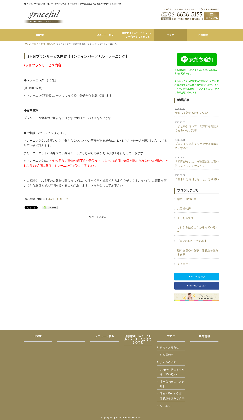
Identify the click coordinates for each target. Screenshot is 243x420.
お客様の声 (184, 208)
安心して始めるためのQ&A (191, 111)
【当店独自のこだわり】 (192, 240)
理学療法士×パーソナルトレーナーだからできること (138, 339)
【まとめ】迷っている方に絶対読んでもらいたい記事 (197, 126)
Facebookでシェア (196, 286)
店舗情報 (204, 336)
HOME (27, 44)
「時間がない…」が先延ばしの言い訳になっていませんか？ (197, 162)
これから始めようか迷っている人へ (197, 229)
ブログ (35, 44)
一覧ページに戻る (96, 216)
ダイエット (184, 263)
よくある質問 (185, 218)
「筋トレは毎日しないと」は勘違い (197, 177)
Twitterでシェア (196, 276)
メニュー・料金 (104, 336)
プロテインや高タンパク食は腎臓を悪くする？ (197, 144)
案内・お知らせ (48, 44)
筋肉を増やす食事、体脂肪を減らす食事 (197, 252)
